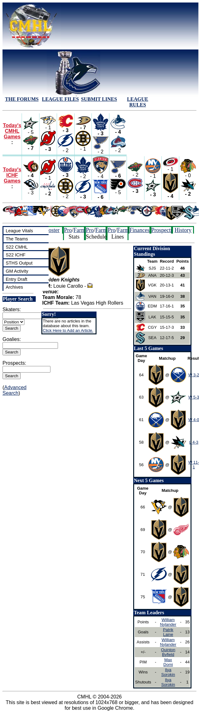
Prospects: (14, 363)
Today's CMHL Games (12, 131)
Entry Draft (16, 279)
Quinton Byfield (168, 652)
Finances (139, 230)
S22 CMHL (17, 247)
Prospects (162, 230)
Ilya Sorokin (168, 672)
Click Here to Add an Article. (68, 330)
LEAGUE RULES (137, 101)
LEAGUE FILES (60, 99)
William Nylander (168, 622)
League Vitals (19, 230)
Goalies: (12, 339)
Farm (79, 230)
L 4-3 (193, 442)
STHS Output (19, 262)
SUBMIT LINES (99, 99)
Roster (52, 230)
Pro (68, 230)
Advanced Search (15, 390)
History (183, 230)
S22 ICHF (15, 254)
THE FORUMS (22, 99)
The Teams (17, 238)
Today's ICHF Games (12, 175)
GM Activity (17, 271)
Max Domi (168, 662)
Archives (14, 287)
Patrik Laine (168, 632)
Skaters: (12, 309)
